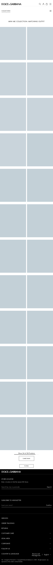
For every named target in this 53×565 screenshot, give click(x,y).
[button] (40, 4)
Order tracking (7, 523)
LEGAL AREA (26, 538)
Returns (4, 528)
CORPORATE (26, 543)
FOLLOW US (26, 549)
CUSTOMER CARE (26, 533)
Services (4, 518)
